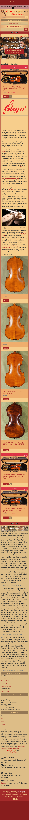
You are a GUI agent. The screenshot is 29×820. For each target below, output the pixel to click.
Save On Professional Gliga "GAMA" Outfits (15, 51)
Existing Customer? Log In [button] (14, 695)
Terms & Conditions (6, 681)
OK (12, 8)
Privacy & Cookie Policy (7, 678)
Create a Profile (5, 691)
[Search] (13, 17)
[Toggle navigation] (26, 29)
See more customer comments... (14, 673)
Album (2, 727)
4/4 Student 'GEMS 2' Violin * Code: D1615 (13, 392)
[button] (2, 48)
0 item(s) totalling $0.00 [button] (14, 23)
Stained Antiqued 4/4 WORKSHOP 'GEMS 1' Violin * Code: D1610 (14, 443)
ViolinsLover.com (9, 1)
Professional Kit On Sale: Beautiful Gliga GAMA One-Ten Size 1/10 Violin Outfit (14, 476)
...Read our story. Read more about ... (13, 747)
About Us (3, 721)
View (5, 96)
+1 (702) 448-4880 (14, 20)
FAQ (2, 718)
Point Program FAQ (6, 686)
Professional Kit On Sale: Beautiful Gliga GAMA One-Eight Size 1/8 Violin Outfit (14, 510)
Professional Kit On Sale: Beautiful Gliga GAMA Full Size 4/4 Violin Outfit (14, 88)
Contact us (4, 783)
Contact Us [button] (14, 712)
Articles (3, 724)
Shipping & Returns (6, 683)
